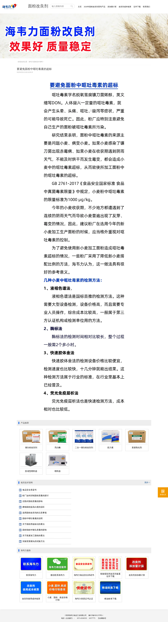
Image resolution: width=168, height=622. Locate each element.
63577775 (92, 618)
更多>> (147, 482)
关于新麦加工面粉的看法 (32, 535)
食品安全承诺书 (28, 490)
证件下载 (137, 7)
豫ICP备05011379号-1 (95, 615)
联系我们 (146, 7)
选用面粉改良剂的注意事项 (33, 513)
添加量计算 (112, 7)
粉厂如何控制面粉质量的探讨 (34, 495)
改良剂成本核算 (125, 7)
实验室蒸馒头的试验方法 (32, 541)
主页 (80, 7)
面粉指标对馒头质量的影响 (33, 530)
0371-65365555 (82, 618)
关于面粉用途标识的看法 (32, 524)
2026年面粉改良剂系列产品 (94, 7)
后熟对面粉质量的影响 (31, 501)
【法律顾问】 (102, 618)
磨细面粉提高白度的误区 (32, 507)
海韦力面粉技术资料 (36, 62)
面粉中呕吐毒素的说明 (31, 518)
